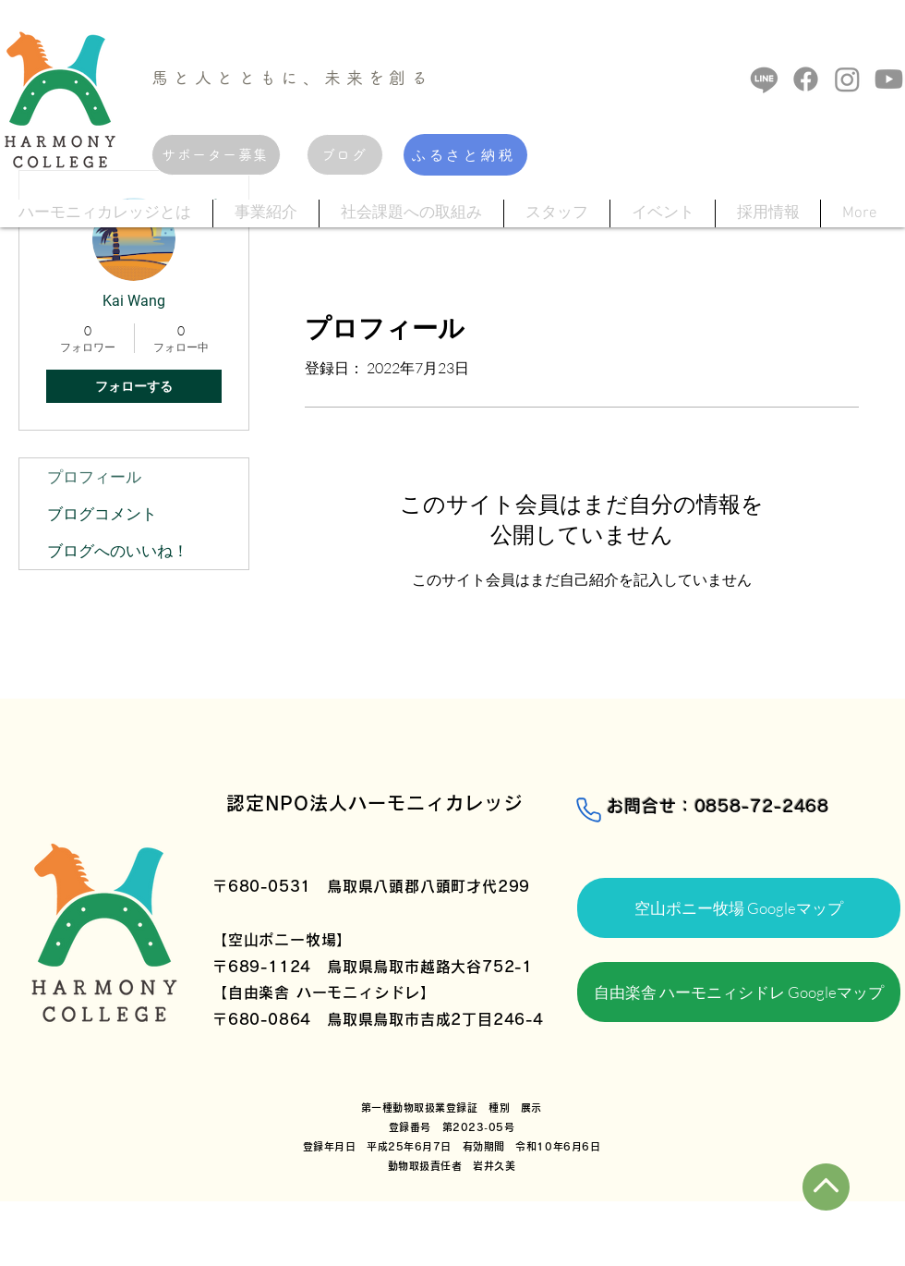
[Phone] (588, 809)
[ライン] (764, 79)
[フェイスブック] (806, 79)
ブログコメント (102, 513)
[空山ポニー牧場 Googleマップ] (738, 908)
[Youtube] (889, 79)
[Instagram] (847, 79)
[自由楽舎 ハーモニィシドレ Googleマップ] (738, 992)
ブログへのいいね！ (117, 550)
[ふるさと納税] (465, 155)
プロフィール (94, 476)
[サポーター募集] (216, 155)
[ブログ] (345, 155)
